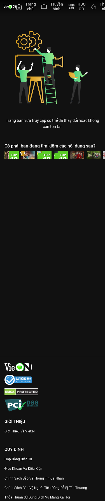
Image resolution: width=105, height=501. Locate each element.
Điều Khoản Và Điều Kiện (23, 469)
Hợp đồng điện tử (18, 459)
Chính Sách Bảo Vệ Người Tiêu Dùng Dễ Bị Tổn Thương (45, 488)
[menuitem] (26, 6)
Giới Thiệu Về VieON (19, 431)
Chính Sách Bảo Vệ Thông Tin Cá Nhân (34, 478)
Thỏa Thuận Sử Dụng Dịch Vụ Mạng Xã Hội (37, 497)
